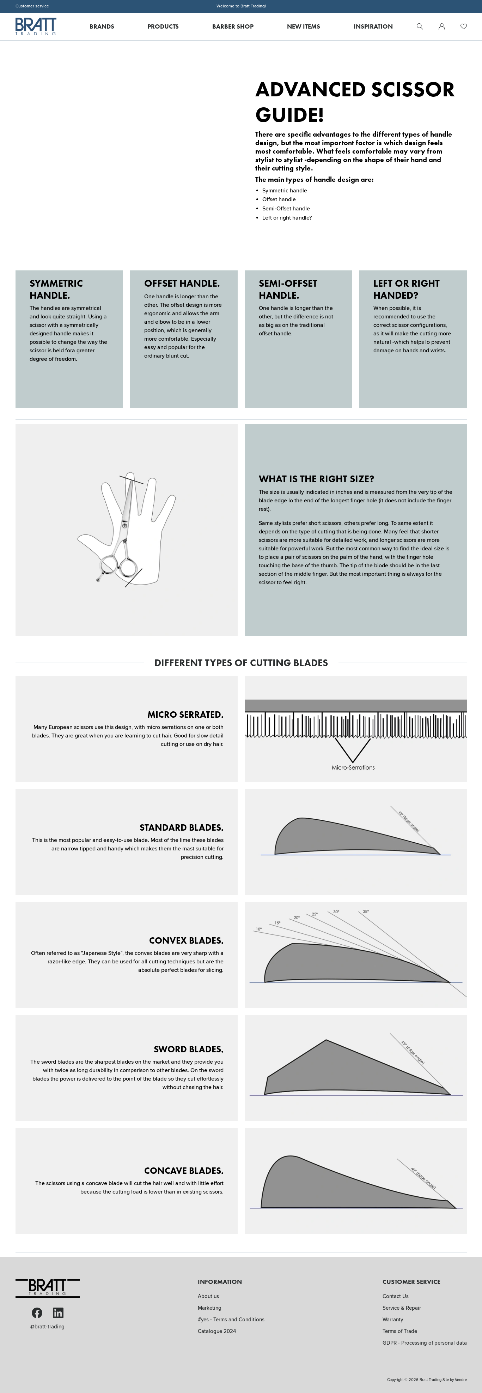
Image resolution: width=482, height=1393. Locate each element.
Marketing (209, 1308)
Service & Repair (402, 1308)
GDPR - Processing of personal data (425, 1343)
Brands (102, 26)
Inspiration (373, 26)
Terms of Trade (400, 1331)
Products (163, 26)
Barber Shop (233, 26)
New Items (303, 26)
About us (208, 1296)
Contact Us (396, 1296)
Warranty (393, 1319)
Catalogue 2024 (217, 1331)
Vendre (461, 1379)
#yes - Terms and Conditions (231, 1319)
